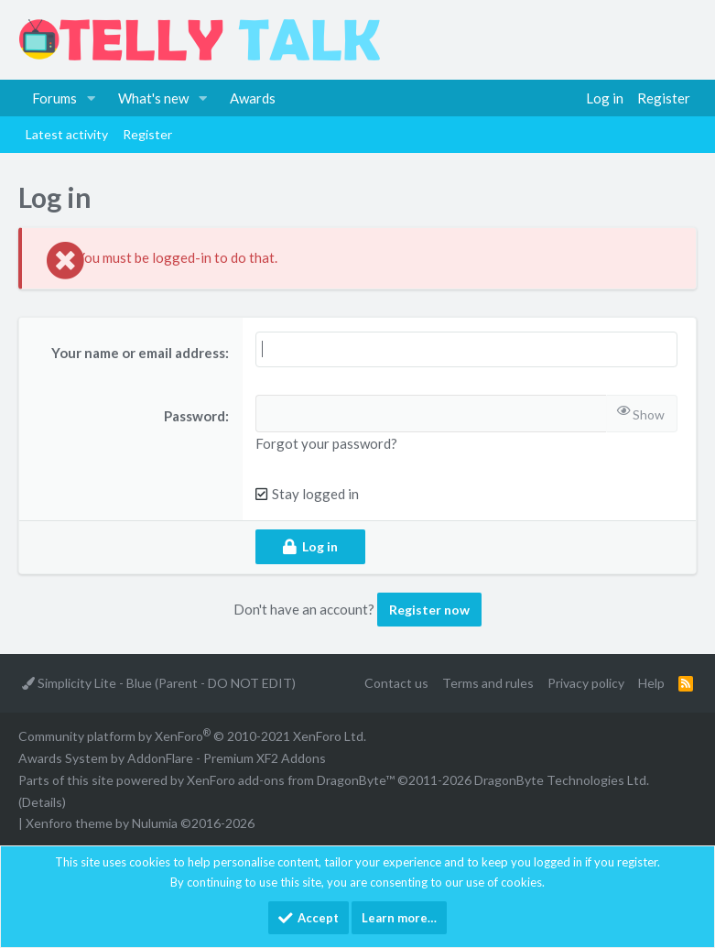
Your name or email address (138, 352)
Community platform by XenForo (192, 736)
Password (194, 416)
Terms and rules (488, 683)
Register (147, 134)
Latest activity (67, 134)
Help (651, 683)
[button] (91, 98)
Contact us (396, 683)
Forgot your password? (326, 443)
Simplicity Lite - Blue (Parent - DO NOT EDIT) (159, 683)
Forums (54, 98)
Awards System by (172, 758)
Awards (253, 98)
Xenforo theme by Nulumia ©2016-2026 (140, 823)
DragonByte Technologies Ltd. (561, 780)
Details (42, 802)
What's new (153, 98)
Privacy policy (585, 683)
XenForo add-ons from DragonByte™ (291, 780)
